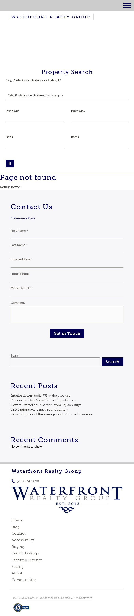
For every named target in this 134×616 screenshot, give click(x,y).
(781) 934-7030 (28, 481)
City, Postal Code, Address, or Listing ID (33, 80)
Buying (18, 547)
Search (15, 355)
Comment (18, 303)
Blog (16, 527)
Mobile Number (22, 288)
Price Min (12, 111)
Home (17, 520)
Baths (75, 137)
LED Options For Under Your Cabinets (39, 409)
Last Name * (19, 245)
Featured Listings (27, 560)
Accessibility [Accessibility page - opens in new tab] (23, 540)
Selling (18, 566)
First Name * (19, 230)
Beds (9, 137)
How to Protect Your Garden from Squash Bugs (46, 405)
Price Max (78, 111)
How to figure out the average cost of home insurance (52, 414)
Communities (24, 580)
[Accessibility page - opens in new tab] (21, 609)
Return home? (10, 187)
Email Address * (22, 259)
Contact (19, 533)
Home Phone (20, 274)
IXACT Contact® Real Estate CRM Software (60, 598)
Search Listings (25, 553)
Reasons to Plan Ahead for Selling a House (43, 400)
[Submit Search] (10, 163)
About (17, 573)
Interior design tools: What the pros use (40, 395)
